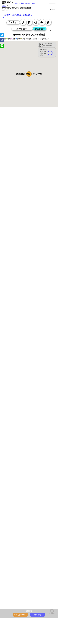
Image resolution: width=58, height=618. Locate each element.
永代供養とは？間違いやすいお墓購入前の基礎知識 (25, 608)
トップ (4, 5)
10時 (29, 284)
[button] (29, 74)
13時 (29, 287)
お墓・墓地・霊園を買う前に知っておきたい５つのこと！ (27, 605)
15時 (29, 290)
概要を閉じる (36, 149)
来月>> (43, 268)
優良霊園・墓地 (12, 382)
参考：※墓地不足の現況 (25, 224)
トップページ (21, 602)
